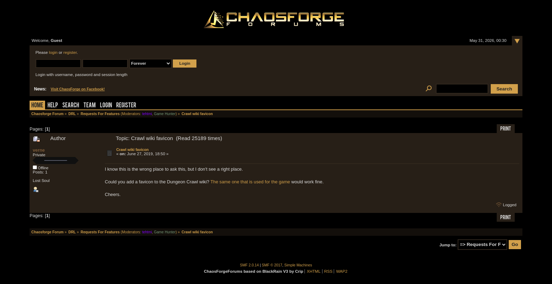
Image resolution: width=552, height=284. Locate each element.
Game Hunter (164, 114)
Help (53, 105)
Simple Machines (298, 265)
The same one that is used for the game (250, 181)
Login (106, 105)
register (70, 52)
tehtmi (147, 114)
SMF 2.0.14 (249, 265)
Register (126, 105)
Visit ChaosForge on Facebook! (78, 89)
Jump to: (448, 244)
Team (89, 105)
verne (39, 150)
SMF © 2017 (272, 265)
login (53, 52)
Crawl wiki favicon (132, 149)
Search (70, 105)
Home (37, 105)
